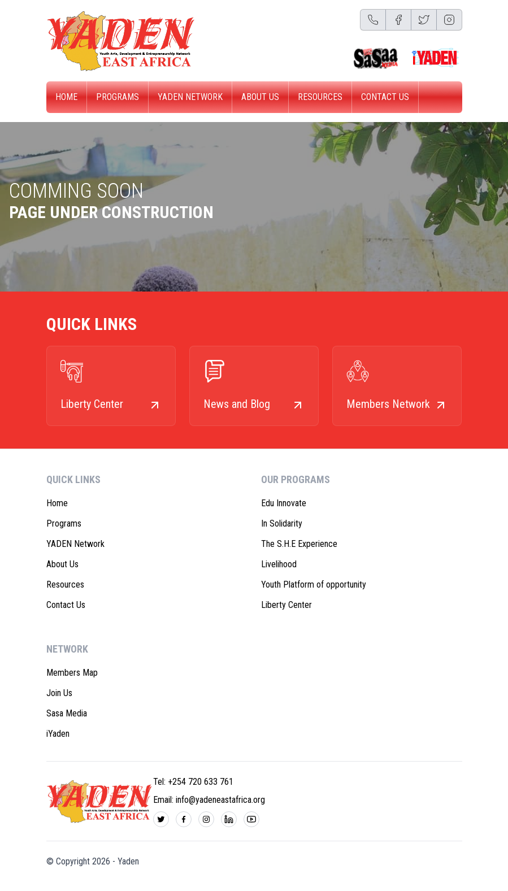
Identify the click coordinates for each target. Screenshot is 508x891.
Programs (117, 97)
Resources (320, 97)
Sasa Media (66, 713)
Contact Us (385, 97)
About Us (260, 97)
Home (66, 97)
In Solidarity (281, 523)
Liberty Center (286, 604)
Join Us (59, 693)
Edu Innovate (283, 503)
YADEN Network (190, 97)
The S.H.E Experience (299, 543)
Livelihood (279, 564)
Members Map (72, 672)
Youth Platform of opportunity (313, 584)
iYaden (58, 733)
